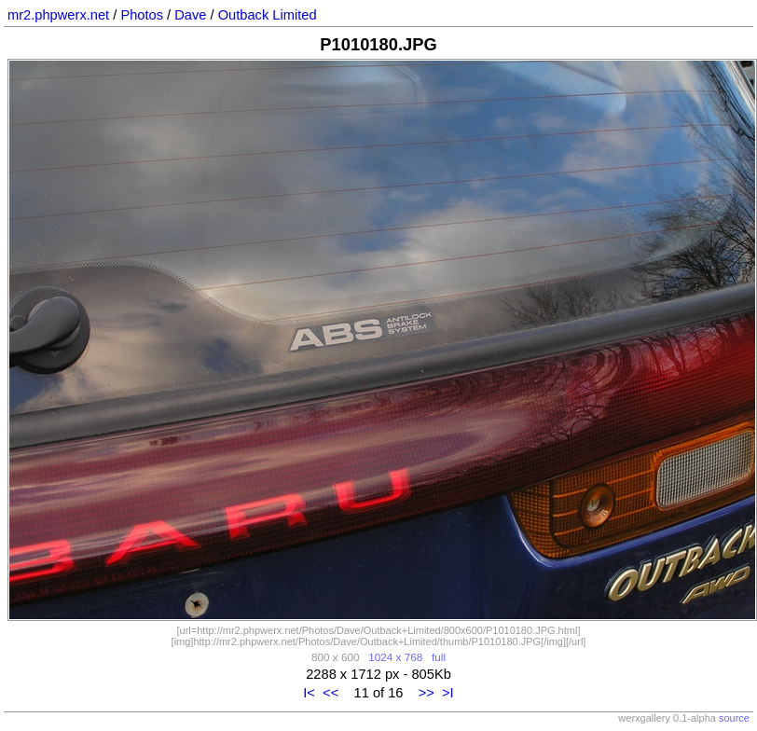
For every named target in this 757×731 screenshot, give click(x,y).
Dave (190, 14)
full (439, 657)
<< (330, 692)
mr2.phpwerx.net (58, 14)
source (734, 718)
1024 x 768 (395, 657)
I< (309, 692)
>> (426, 692)
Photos (141, 14)
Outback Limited (267, 14)
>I (448, 692)
